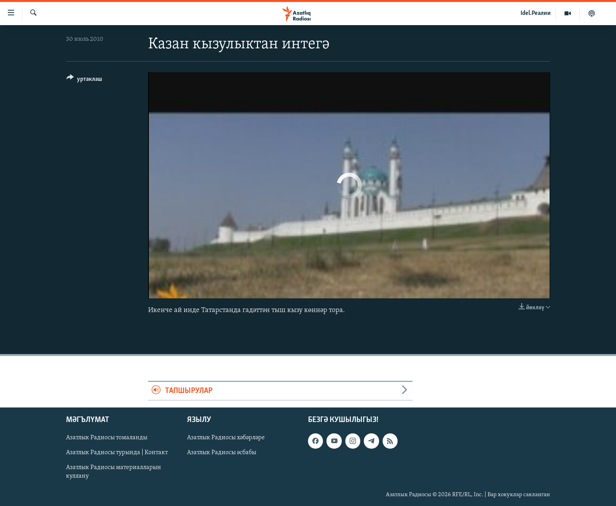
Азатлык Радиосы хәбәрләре (226, 438)
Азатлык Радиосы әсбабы (221, 452)
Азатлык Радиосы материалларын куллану (113, 472)
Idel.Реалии (536, 13)
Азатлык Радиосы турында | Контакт (117, 452)
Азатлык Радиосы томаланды (106, 438)
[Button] (84, 80)
